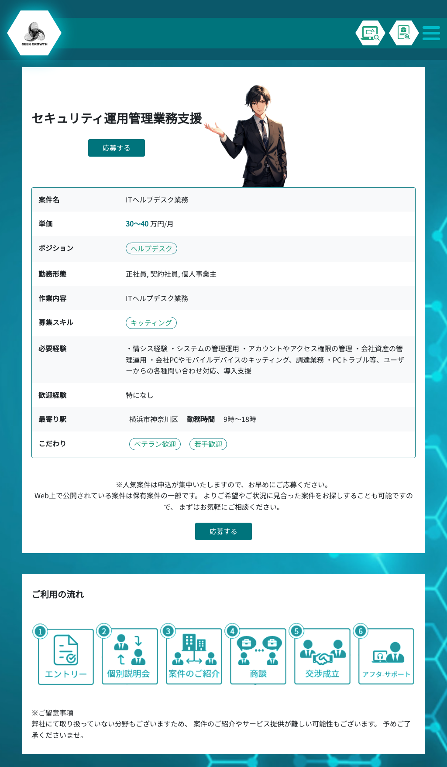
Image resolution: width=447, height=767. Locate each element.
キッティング (151, 322)
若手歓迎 (208, 443)
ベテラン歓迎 (155, 443)
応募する (117, 147)
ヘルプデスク (151, 248)
